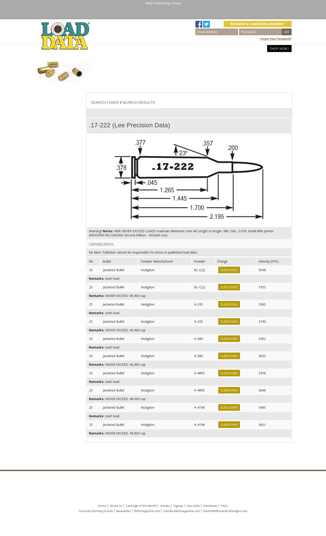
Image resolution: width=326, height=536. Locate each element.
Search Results (138, 102)
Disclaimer (210, 506)
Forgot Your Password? (276, 39)
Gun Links (193, 506)
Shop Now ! (279, 48)
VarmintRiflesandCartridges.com (225, 511)
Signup (178, 506)
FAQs (224, 506)
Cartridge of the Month (141, 506)
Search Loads (232, 48)
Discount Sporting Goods (96, 511)
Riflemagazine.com (147, 511)
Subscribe (229, 270)
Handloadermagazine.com (181, 511)
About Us (116, 506)
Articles (258, 48)
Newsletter (123, 511)
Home (209, 48)
